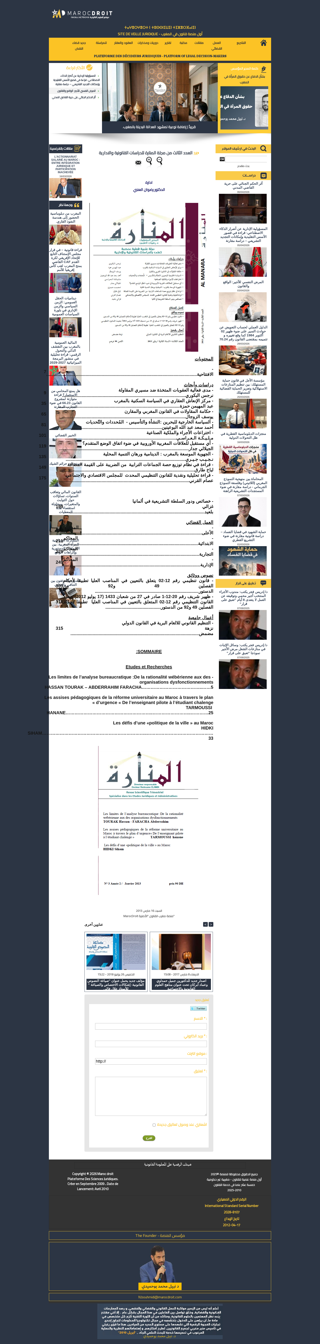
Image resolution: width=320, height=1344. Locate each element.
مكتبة (183, 43)
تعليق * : (200, 1071)
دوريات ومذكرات (148, 43)
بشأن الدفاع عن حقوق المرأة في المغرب (244, 79)
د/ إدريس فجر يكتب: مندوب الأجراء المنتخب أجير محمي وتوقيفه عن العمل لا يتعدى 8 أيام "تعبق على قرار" (243, 598)
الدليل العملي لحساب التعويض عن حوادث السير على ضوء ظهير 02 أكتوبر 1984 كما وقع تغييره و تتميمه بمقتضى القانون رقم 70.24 (243, 333)
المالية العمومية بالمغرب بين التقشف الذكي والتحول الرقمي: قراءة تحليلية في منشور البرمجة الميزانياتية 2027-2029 (65, 352)
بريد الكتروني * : (195, 1036)
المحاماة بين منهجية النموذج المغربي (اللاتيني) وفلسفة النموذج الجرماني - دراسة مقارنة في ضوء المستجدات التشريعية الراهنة (243, 485)
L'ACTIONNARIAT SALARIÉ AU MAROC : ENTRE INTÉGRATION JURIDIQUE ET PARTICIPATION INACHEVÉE (65, 164)
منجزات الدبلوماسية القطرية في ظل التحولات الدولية (243, 435)
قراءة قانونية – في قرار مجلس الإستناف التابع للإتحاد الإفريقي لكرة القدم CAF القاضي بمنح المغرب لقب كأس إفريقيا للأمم (65, 260)
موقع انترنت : (197, 1053)
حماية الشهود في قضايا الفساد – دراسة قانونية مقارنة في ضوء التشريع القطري (243, 536)
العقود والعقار (123, 43)
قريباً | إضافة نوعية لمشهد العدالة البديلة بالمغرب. (159, 127)
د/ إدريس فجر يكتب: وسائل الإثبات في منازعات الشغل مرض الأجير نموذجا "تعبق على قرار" (243, 649)
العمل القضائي (216, 45)
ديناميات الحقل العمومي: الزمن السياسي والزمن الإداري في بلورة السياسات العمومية (65, 306)
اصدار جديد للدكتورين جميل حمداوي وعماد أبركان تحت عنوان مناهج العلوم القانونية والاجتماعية (181, 984)
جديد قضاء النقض (79, 45)
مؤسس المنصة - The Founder (160, 1235)
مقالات (199, 43)
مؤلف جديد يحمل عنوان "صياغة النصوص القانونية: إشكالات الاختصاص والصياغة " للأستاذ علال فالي (115, 984)
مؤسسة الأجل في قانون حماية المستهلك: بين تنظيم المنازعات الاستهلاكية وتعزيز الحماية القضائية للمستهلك (243, 386)
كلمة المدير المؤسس (244, 68)
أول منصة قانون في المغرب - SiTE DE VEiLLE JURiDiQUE (160, 34)
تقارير (168, 43)
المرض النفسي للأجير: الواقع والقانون (76, 90)
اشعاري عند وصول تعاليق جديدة (182, 1124)
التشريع (241, 43)
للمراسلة (101, 43)
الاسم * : (200, 1018)
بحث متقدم (243, 166)
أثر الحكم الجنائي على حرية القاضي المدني (74, 97)
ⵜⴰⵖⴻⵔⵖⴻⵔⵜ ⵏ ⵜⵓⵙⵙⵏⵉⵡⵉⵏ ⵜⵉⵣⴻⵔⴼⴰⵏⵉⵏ (160, 27)
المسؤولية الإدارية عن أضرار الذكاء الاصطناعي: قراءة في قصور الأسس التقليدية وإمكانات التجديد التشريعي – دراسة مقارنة (76, 80)
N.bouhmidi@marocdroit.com (160, 1297)
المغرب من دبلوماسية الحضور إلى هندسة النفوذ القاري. (65, 217)
